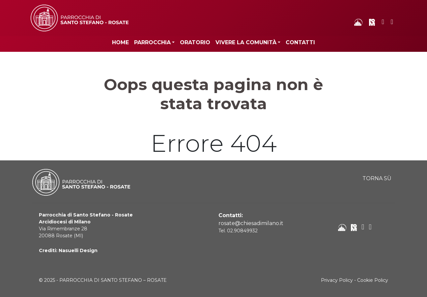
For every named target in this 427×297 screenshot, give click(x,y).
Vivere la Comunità (245, 42)
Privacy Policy (337, 280)
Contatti (300, 42)
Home (120, 42)
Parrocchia (152, 42)
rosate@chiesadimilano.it (250, 223)
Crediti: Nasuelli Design (68, 250)
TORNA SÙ (376, 178)
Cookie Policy (372, 280)
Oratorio (195, 42)
